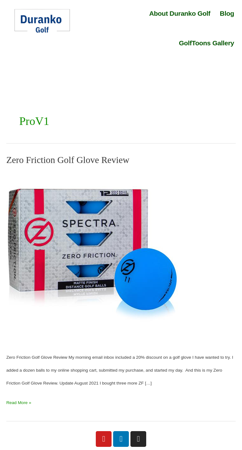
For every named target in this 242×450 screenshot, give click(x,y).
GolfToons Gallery (206, 43)
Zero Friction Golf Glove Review (68, 160)
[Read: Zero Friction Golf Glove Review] (93, 257)
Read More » (18, 400)
